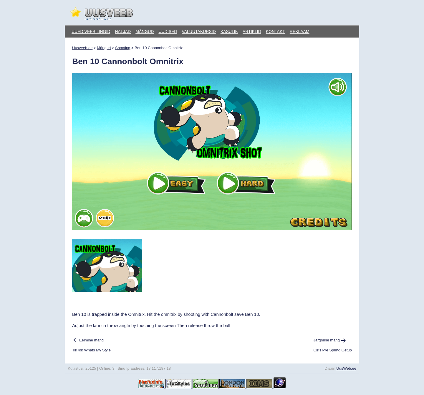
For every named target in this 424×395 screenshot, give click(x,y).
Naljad (123, 31)
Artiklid (252, 31)
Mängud (144, 31)
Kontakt (275, 31)
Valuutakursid (199, 31)
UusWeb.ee (346, 368)
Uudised (167, 31)
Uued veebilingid (91, 31)
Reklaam (299, 31)
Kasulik (229, 31)
